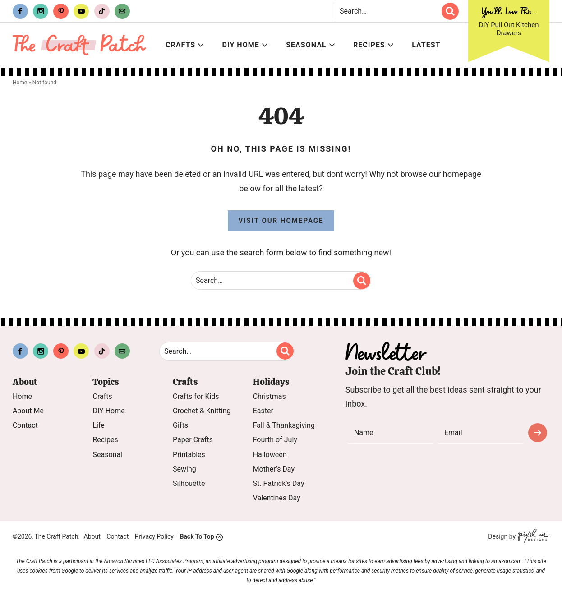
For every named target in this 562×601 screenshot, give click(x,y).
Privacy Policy (154, 537)
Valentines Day (276, 498)
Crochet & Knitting (201, 411)
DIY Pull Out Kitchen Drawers (509, 29)
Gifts (180, 425)
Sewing (184, 469)
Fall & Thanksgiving (284, 425)
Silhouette (189, 483)
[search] (450, 11)
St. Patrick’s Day (278, 483)
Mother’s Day (274, 469)
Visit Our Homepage (281, 221)
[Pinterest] (61, 11)
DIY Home (240, 45)
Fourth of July (275, 440)
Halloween (270, 454)
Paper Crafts (193, 440)
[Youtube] (81, 11)
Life (98, 425)
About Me (28, 411)
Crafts (180, 45)
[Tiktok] (102, 11)
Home (22, 396)
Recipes (369, 45)
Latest (426, 45)
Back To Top (197, 537)
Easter (263, 411)
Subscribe (537, 432)
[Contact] (122, 11)
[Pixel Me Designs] (532, 537)
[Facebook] (20, 11)
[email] (481, 433)
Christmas (269, 396)
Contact (25, 425)
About (92, 537)
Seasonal (306, 45)
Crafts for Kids (196, 396)
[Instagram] (40, 11)
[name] (390, 433)
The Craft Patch (80, 45)
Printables (189, 454)
